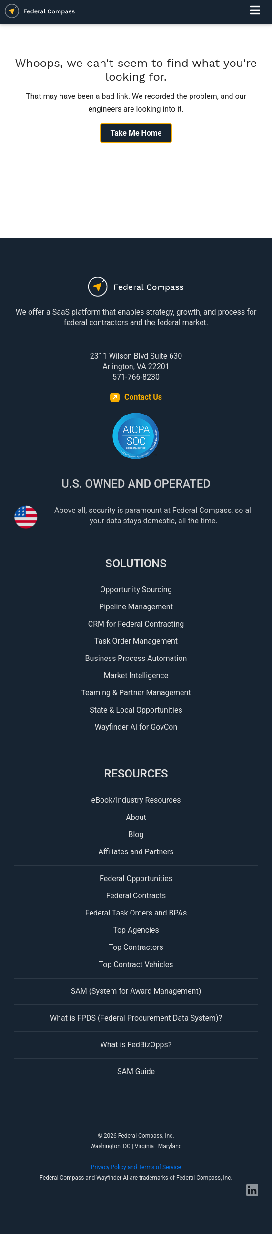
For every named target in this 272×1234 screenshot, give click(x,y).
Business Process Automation (136, 658)
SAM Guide (136, 1071)
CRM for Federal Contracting (136, 623)
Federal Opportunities (136, 878)
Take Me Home (136, 133)
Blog (136, 834)
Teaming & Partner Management (136, 692)
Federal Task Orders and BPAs (136, 912)
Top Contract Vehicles (136, 964)
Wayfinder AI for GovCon (136, 727)
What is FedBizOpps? (136, 1044)
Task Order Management (136, 641)
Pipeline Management (136, 606)
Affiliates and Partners (136, 851)
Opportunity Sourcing (135, 589)
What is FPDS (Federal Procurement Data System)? (136, 1017)
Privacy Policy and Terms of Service (136, 1167)
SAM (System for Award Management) (136, 991)
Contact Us (143, 397)
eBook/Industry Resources (136, 800)
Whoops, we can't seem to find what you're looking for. (136, 70)
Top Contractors (136, 947)
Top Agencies (136, 930)
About (136, 817)
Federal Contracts (136, 895)
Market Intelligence (136, 675)
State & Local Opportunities (136, 709)
